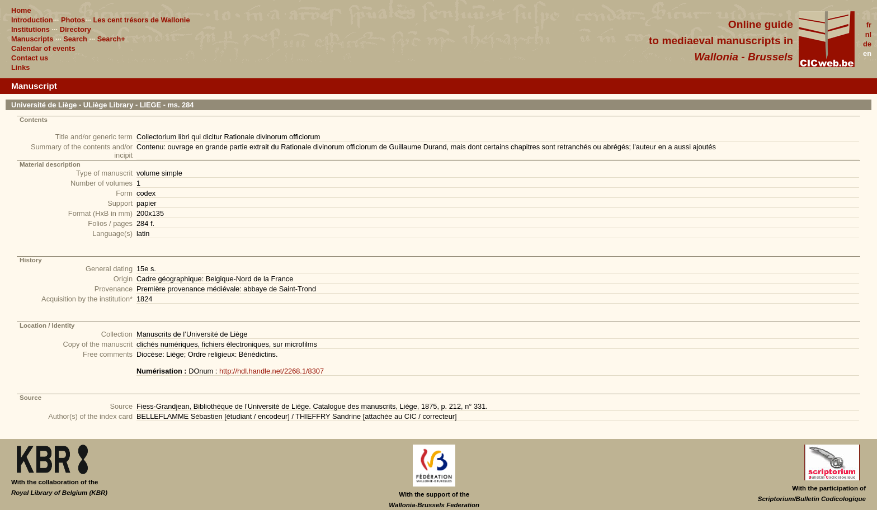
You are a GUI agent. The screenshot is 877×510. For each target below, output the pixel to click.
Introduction (32, 20)
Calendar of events (43, 48)
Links (20, 67)
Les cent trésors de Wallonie (141, 20)
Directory (75, 29)
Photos (73, 20)
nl (868, 34)
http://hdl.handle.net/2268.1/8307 (271, 371)
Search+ (111, 39)
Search (75, 39)
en (867, 53)
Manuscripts (32, 39)
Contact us (29, 58)
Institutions (30, 29)
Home (21, 10)
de (867, 44)
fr (868, 25)
